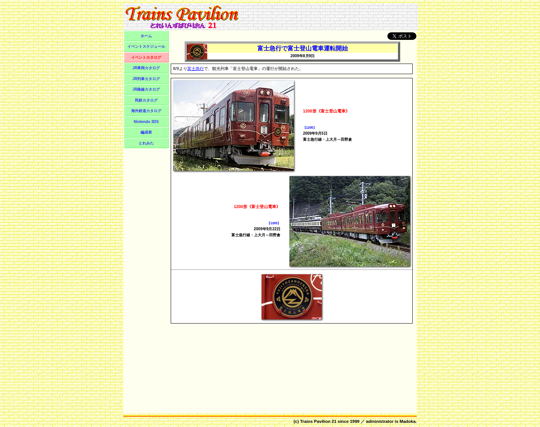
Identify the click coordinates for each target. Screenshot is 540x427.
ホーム (146, 36)
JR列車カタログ (146, 79)
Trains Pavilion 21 (318, 421)
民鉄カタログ (146, 100)
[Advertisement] (329, 16)
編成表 (146, 132)
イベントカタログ (146, 57)
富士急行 (195, 68)
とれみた (146, 143)
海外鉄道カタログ (146, 111)
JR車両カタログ (146, 68)
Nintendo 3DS (146, 122)
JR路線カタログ (146, 89)
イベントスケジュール (146, 46)
